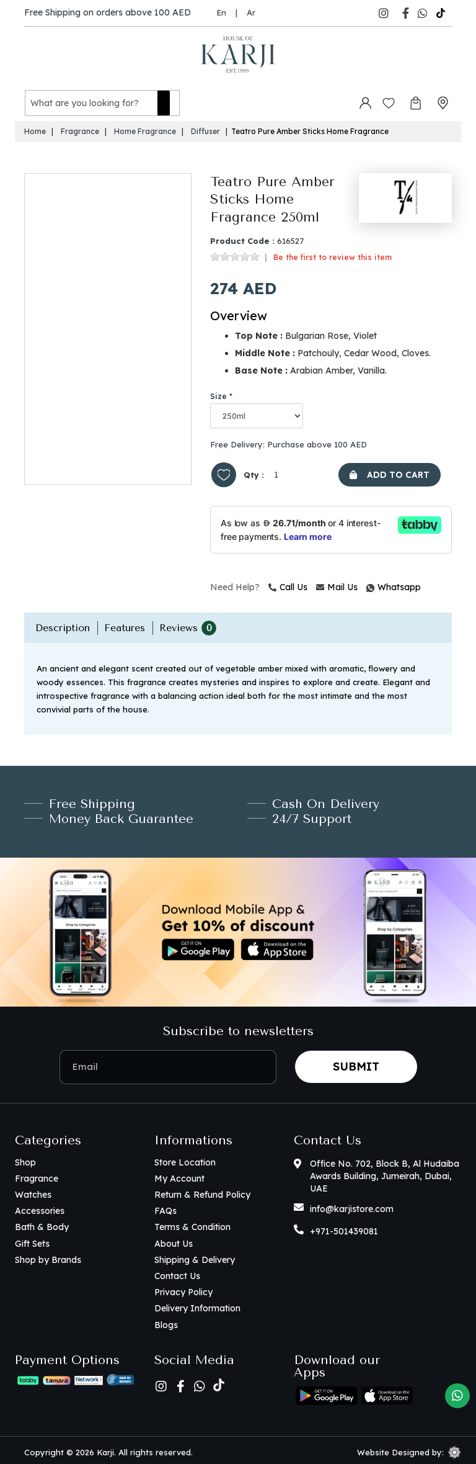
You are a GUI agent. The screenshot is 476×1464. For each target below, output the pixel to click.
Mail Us (337, 583)
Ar (251, 12)
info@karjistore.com (352, 1205)
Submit (356, 1063)
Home (35, 127)
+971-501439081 (344, 1227)
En (221, 12)
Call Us (287, 583)
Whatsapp (368, 583)
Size (218, 392)
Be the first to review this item (332, 253)
